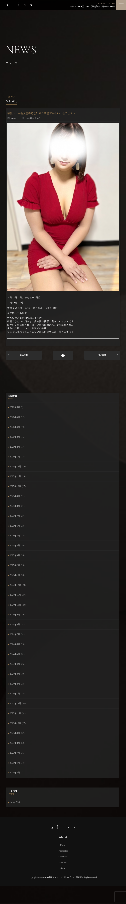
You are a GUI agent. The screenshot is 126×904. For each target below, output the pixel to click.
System (63, 862)
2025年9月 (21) (17, 496)
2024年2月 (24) (17, 684)
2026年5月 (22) (17, 417)
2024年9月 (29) (17, 614)
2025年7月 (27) (17, 516)
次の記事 (102, 355)
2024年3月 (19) (17, 674)
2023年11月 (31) (17, 713)
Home (63, 845)
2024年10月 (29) (18, 605)
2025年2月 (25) (17, 565)
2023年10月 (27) (18, 723)
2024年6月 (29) (17, 644)
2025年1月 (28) (17, 575)
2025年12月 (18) (18, 466)
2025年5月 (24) (17, 535)
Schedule (63, 856)
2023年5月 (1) (16, 772)
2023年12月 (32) (18, 703)
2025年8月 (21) (17, 506)
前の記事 (24, 355)
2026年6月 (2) (16, 407)
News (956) (15, 802)
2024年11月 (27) (17, 595)
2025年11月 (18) (17, 476)
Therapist (63, 851)
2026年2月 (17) (17, 447)
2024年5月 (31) (17, 654)
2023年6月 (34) (17, 763)
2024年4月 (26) (17, 664)
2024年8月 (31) (17, 624)
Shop (63, 868)
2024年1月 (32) (17, 693)
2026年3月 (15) (17, 437)
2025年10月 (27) (18, 486)
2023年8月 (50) (17, 743)
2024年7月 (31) (17, 634)
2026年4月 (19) (17, 427)
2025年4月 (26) (17, 545)
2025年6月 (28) (17, 526)
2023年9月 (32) (17, 733)
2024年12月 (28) (18, 585)
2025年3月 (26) (17, 555)
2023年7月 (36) (17, 753)
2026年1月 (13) (17, 456)
